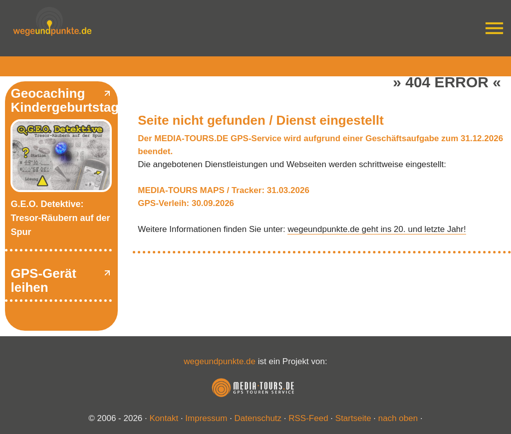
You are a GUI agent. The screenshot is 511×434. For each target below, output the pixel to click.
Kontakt (164, 418)
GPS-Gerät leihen (43, 280)
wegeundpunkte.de (220, 361)
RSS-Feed (308, 418)
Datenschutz (258, 418)
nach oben (398, 418)
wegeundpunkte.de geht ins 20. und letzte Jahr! (376, 229)
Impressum (206, 418)
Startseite (353, 418)
